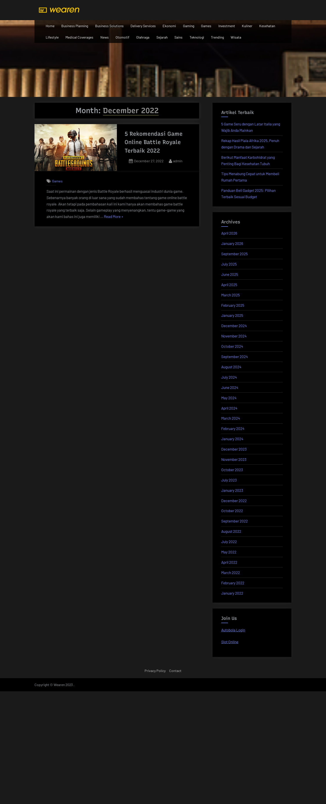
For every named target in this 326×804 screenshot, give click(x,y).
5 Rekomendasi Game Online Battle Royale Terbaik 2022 (154, 142)
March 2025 (230, 295)
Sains (178, 37)
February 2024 (232, 428)
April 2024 (229, 408)
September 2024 (234, 356)
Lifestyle (52, 37)
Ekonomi (169, 26)
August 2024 (231, 367)
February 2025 (232, 305)
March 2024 (230, 418)
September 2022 (234, 521)
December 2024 (234, 325)
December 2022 (234, 500)
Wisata (236, 37)
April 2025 (229, 284)
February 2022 (232, 583)
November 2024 (233, 336)
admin (178, 160)
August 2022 (231, 531)
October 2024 (232, 346)
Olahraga (142, 37)
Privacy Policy (155, 671)
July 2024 (229, 377)
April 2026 (229, 233)
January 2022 (232, 593)
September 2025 (234, 253)
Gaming (188, 26)
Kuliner (247, 26)
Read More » (113, 216)
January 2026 (232, 243)
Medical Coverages (79, 37)
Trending (217, 37)
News (104, 37)
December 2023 (234, 449)
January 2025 (232, 315)
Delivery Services (143, 26)
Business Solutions (109, 26)
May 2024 (228, 398)
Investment (226, 26)
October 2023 (232, 469)
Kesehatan (267, 26)
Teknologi (197, 37)
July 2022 (229, 541)
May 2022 (228, 552)
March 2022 (230, 572)
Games (206, 26)
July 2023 (229, 480)
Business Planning (74, 26)
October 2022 (232, 510)
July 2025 (229, 264)
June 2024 (229, 387)
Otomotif (122, 37)
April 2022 (229, 562)
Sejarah (162, 37)
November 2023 (233, 459)
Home (50, 26)
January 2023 (232, 490)
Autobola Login (233, 630)
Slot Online (229, 642)
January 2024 (232, 439)
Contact (175, 671)
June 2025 (229, 274)
